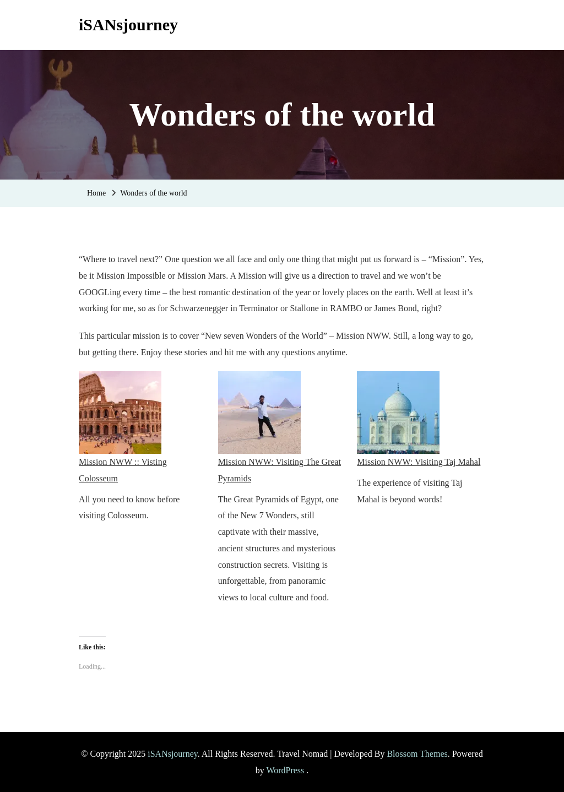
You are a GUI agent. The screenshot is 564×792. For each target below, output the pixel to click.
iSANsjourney (128, 24)
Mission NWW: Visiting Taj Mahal (418, 461)
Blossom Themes (417, 753)
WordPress (285, 770)
